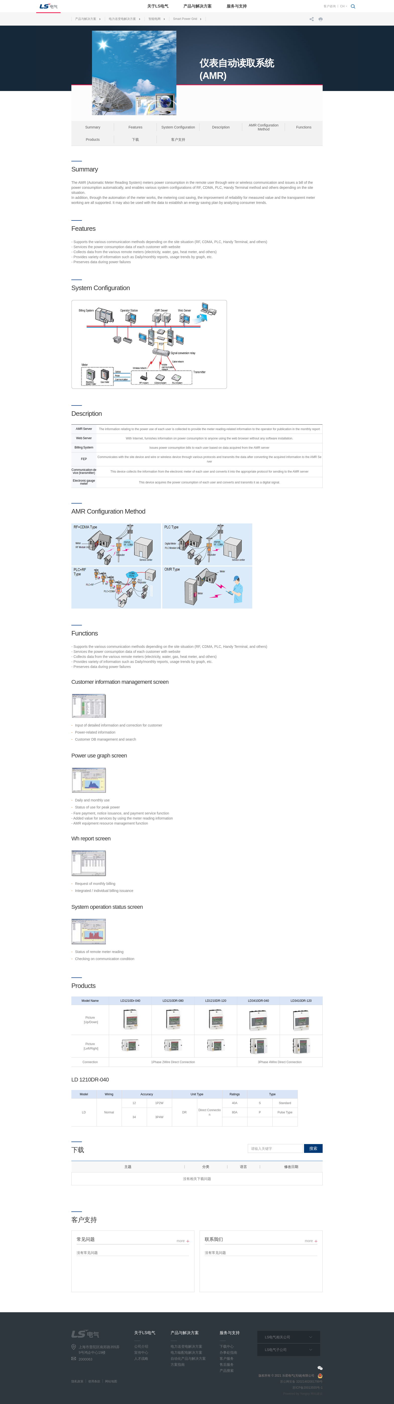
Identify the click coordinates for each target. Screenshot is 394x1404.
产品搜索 (227, 1371)
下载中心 (227, 1346)
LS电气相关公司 (277, 1337)
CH (342, 6)
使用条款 (94, 1381)
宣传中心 (141, 1352)
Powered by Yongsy (296, 1393)
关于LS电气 (157, 6)
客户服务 (227, 1358)
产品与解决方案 (197, 6)
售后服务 (227, 1365)
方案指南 (178, 1365)
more (181, 1241)
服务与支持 (237, 6)
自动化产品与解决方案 (188, 1358)
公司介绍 (141, 1346)
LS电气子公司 (276, 1350)
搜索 (313, 1148)
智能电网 (155, 19)
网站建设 (317, 1393)
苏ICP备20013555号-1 (307, 1387)
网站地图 (111, 1381)
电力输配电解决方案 (186, 1352)
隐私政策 (77, 1381)
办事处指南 (228, 1352)
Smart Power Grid (185, 19)
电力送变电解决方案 (122, 19)
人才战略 (141, 1358)
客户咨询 (330, 6)
